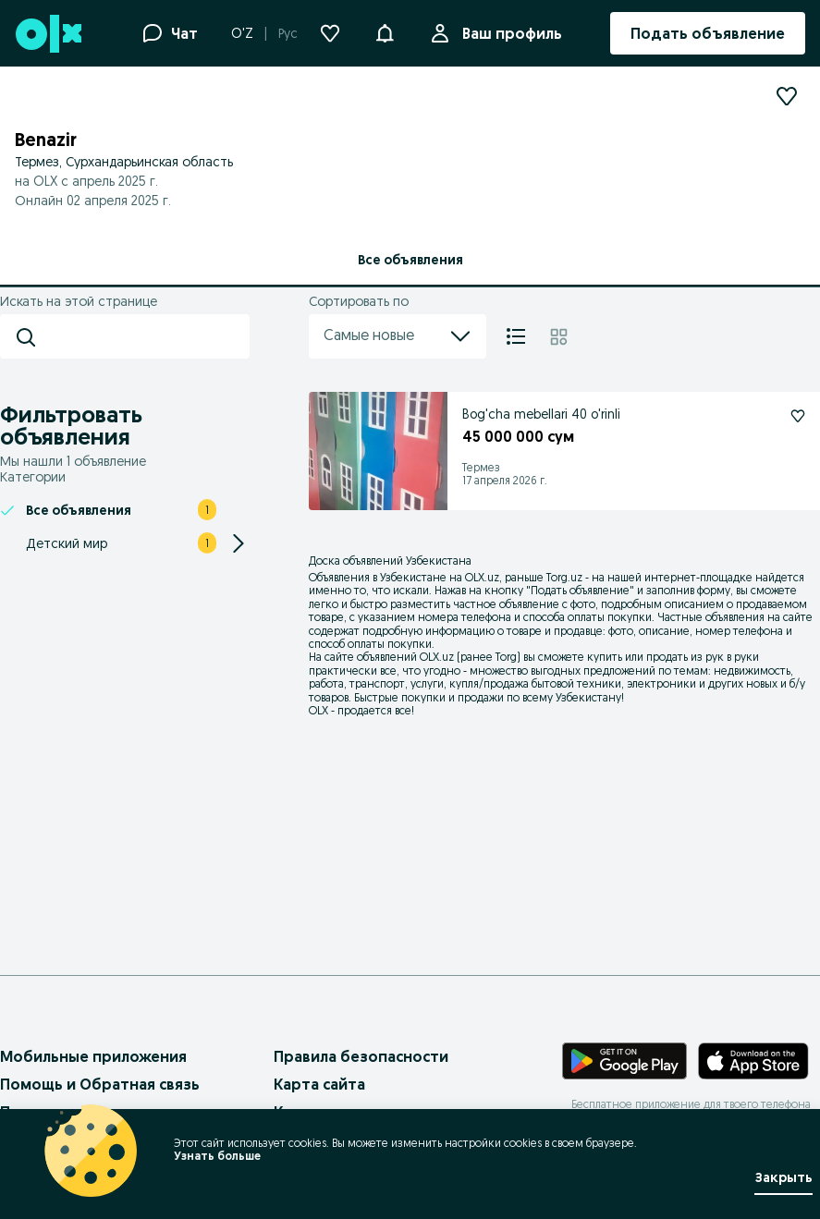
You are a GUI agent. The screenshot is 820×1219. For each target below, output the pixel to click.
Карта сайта (319, 1084)
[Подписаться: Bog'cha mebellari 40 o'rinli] (797, 415)
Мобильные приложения (93, 1056)
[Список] (516, 336)
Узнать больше (217, 1156)
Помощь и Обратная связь (100, 1084)
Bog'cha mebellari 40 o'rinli (541, 414)
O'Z (242, 33)
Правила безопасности (361, 1056)
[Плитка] (559, 336)
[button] (384, 31)
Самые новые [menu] (397, 336)
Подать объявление (580, 590)
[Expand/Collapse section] (238, 543)
